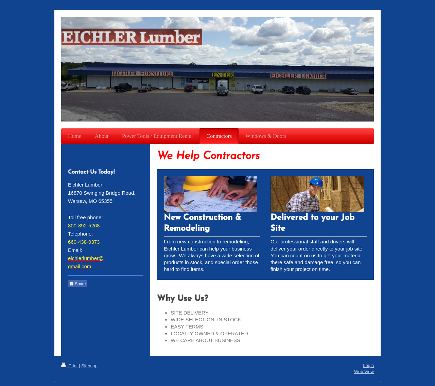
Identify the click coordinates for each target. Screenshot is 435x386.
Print (70, 365)
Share (77, 284)
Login (368, 365)
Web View (364, 371)
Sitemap (89, 365)
